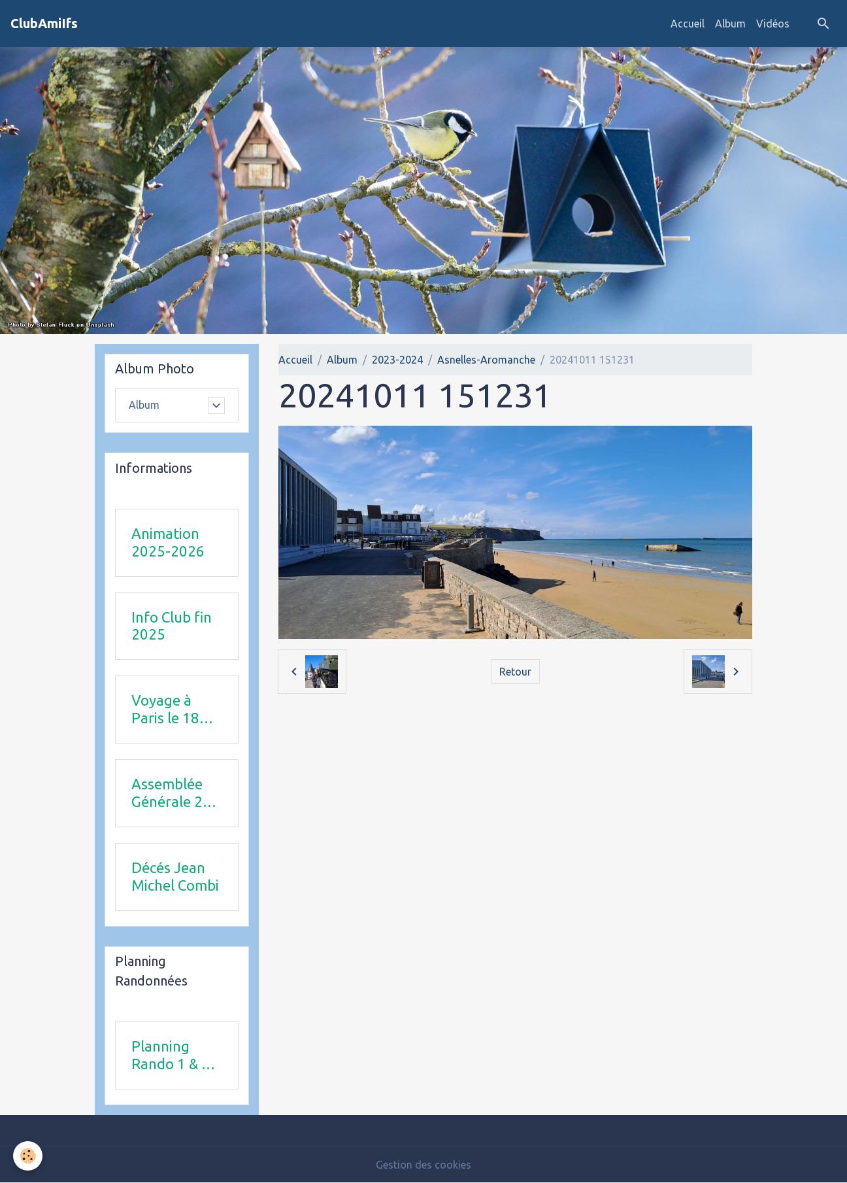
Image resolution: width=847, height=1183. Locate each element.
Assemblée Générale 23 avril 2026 (171, 793)
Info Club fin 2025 (171, 626)
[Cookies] (27, 1156)
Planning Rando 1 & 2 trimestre (170, 1055)
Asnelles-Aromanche (486, 360)
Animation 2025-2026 (168, 542)
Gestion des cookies (423, 1165)
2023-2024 (397, 360)
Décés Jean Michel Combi (175, 876)
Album (730, 23)
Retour (515, 671)
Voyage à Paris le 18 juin (165, 709)
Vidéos (772, 23)
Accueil (688, 23)
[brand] (44, 23)
